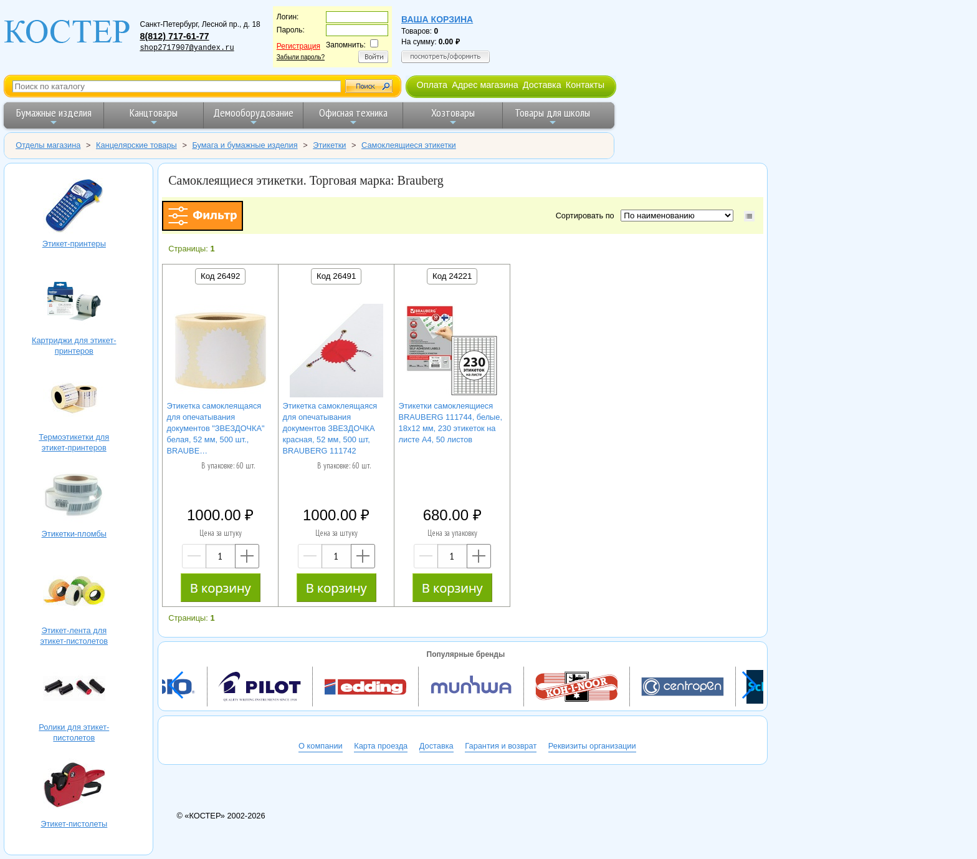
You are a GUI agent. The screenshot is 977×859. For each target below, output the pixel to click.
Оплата (431, 85)
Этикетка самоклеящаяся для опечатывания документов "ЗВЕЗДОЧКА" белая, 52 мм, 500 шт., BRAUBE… (216, 428)
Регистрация (298, 46)
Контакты (585, 85)
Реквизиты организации (592, 745)
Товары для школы (552, 116)
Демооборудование (253, 116)
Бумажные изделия (54, 116)
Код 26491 (336, 276)
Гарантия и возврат (500, 745)
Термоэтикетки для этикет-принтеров (74, 399)
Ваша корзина (437, 19)
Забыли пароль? (301, 57)
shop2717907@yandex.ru (187, 48)
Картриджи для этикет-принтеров (74, 303)
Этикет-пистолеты (74, 786)
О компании (320, 745)
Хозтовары (453, 116)
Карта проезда (380, 745)
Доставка (542, 85)
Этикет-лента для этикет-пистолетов (74, 593)
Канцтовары (154, 116)
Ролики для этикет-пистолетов (74, 689)
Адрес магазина (485, 85)
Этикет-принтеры (74, 206)
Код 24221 (452, 276)
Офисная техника (353, 116)
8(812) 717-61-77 (174, 36)
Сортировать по (587, 215)
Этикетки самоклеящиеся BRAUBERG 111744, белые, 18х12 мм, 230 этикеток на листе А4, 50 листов (450, 422)
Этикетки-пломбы (74, 496)
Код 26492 (220, 276)
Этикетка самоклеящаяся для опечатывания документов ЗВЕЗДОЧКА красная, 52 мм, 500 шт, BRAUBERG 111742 (330, 428)
